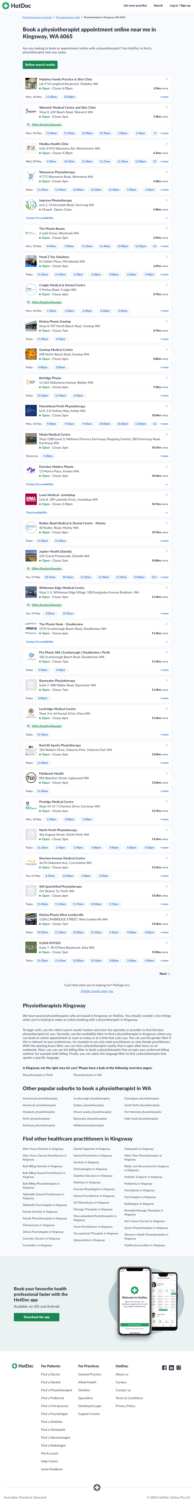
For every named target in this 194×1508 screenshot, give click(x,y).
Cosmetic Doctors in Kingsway (41, 1238)
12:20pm (96, 189)
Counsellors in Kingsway (37, 1245)
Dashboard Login (90, 1406)
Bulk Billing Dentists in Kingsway (42, 1166)
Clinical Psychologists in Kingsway (43, 1232)
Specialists (85, 1398)
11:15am (104, 161)
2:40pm (96, 274)
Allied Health (87, 1382)
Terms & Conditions (129, 1398)
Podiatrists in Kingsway (138, 1183)
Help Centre (49, 1461)
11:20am (42, 189)
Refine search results (40, 64)
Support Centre (89, 1414)
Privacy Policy (125, 1406)
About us (122, 1374)
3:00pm (114, 274)
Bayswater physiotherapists (90, 1118)
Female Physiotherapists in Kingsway (45, 1218)
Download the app (37, 1317)
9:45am (87, 424)
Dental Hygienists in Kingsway (92, 1149)
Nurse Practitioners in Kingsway (93, 1226)
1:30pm (140, 133)
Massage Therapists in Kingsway (93, 1209)
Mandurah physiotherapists (39, 1105)
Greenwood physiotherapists (40, 1098)
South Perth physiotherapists (142, 1105)
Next (163, 973)
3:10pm (42, 670)
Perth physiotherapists (36, 1118)
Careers (121, 1382)
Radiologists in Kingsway (139, 1204)
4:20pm (78, 395)
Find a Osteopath (53, 1429)
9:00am (69, 246)
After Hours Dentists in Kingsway (43, 1149)
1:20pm (149, 189)
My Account (49, 1453)
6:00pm (149, 932)
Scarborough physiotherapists (92, 1098)
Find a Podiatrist (52, 1398)
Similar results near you (97, 991)
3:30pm (87, 819)
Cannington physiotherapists (141, 1098)
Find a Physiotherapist (56, 1390)
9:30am (51, 161)
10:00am (104, 424)
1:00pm (123, 133)
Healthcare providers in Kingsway (144, 1245)
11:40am (51, 97)
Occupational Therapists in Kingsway (96, 1233)
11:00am (51, 133)
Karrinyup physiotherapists (39, 1125)
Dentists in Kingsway (86, 1162)
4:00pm (42, 367)
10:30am (69, 161)
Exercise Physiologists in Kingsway (94, 1189)
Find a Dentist (51, 1382)
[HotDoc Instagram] (178, 1367)
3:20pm (131, 274)
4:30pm (60, 339)
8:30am (50, 876)
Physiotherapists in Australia (37, 17)
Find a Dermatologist (55, 1437)
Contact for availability (97, 218)
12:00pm (69, 97)
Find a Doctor (50, 1374)
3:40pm (149, 274)
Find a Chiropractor (54, 1406)
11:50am (121, 577)
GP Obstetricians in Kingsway (91, 1202)
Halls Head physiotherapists (141, 1118)
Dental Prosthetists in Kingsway (93, 1155)
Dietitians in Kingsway (87, 1182)
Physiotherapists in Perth (38, 1075)
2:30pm (51, 819)
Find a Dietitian (51, 1421)
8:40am (51, 246)
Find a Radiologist (53, 1445)
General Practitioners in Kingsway (94, 1196)
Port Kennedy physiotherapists (142, 1112)
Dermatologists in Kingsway (90, 1169)
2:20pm (78, 274)
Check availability (97, 512)
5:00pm (60, 367)
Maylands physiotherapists (39, 1112)
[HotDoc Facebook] (164, 1367)
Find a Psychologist (54, 1414)
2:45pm (103, 876)
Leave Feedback (52, 1469)
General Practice (89, 1374)
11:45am (78, 904)
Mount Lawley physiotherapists (93, 1112)
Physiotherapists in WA (68, 17)
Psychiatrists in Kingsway (139, 1190)
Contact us (123, 1390)
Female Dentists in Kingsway (40, 1211)
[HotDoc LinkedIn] (171, 1367)
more (164, 97)
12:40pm (113, 189)
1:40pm (69, 311)
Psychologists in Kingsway (140, 1197)
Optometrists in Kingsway (89, 1240)
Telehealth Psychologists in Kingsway (45, 1205)
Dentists (84, 1390)
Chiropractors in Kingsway (39, 1225)
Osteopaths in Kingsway (139, 1149)
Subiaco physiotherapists (89, 1105)
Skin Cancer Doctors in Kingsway (144, 1221)
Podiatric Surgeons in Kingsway (143, 1177)
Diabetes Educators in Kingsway (93, 1176)
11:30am (69, 133)
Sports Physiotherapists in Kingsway (146, 1228)
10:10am (50, 577)
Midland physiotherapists (89, 1125)
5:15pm (114, 904)
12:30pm (105, 133)
